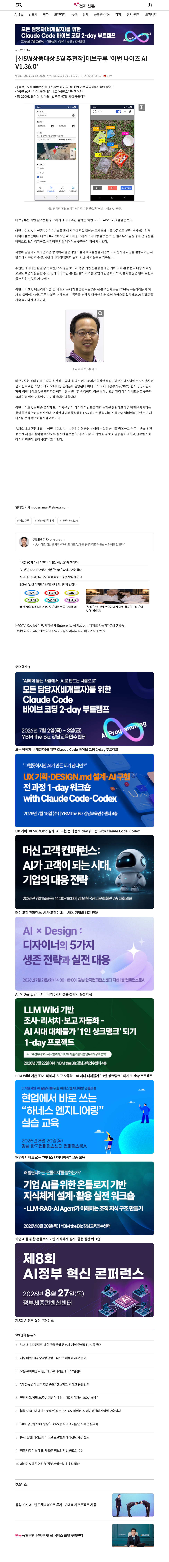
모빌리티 (60, 15)
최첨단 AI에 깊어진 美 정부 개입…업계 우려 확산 (50, 1464)
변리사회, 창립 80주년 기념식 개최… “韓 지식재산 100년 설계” (59, 1398)
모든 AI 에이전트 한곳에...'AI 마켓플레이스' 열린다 (51, 1371)
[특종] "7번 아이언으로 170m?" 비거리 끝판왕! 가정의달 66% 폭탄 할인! (65, 87)
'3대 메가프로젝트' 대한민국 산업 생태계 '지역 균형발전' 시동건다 (60, 1345)
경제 (85, 15)
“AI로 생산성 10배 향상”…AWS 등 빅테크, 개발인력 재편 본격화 (59, 1424)
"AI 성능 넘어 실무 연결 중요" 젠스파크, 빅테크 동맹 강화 (55, 1384)
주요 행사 (22, 667)
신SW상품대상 (45, 521)
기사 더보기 (57, 540)
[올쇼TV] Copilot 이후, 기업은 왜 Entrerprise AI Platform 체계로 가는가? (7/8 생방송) (70, 625)
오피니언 (151, 15)
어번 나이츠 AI (70, 521)
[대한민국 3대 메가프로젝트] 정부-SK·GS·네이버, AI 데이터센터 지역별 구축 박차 (70, 1411)
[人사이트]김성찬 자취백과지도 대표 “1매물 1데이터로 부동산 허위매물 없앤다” (79, 544)
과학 (118, 15)
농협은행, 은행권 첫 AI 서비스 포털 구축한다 (49, 1535)
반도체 (33, 15)
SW (28, 50)
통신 (74, 15)
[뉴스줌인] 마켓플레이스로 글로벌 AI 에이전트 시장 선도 (54, 1437)
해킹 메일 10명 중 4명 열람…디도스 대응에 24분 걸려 (53, 1358)
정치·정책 (133, 15)
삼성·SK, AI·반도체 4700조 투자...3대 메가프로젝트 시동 (55, 1505)
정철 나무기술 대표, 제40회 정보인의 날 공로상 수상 (52, 1451)
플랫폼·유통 (102, 15)
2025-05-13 (99, 75)
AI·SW (19, 15)
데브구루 (24, 521)
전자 (46, 15)
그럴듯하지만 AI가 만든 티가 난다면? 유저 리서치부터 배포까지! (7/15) (60, 631)
